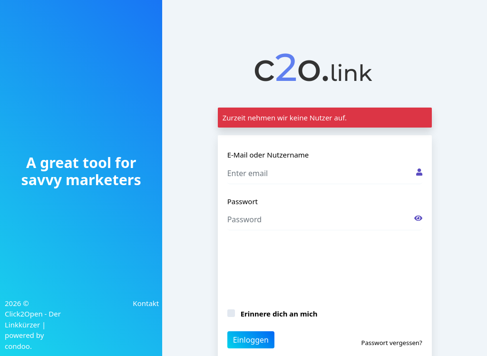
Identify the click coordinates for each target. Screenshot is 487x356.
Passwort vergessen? (391, 342)
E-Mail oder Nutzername (268, 154)
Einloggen (251, 340)
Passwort (242, 201)
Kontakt (146, 303)
